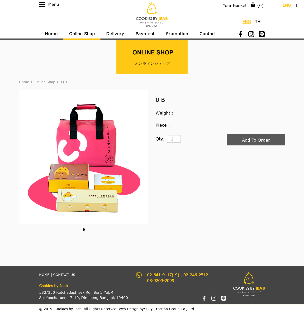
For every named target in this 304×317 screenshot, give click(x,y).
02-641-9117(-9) (163, 275)
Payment (145, 33)
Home (24, 82)
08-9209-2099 (160, 280)
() (63, 82)
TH (297, 5)
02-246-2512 (195, 275)
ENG (287, 5)
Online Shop (45, 82)
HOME (44, 275)
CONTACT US (64, 275)
